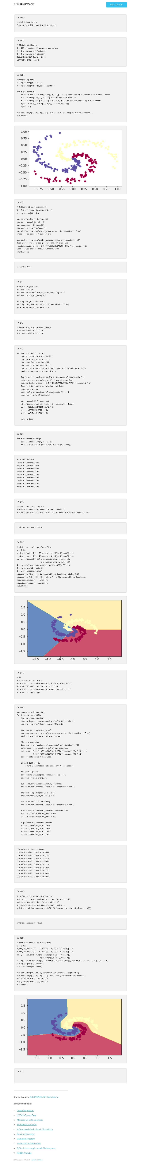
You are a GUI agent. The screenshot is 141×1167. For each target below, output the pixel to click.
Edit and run (116, 5)
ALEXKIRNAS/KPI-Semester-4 (44, 1097)
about (40, 1160)
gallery (34, 1160)
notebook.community (24, 4)
